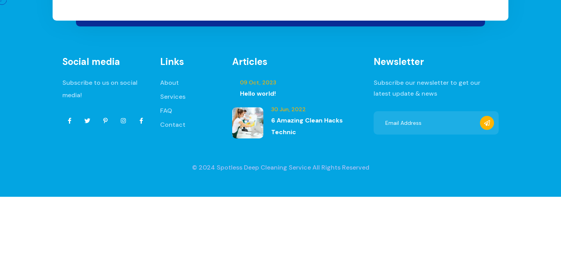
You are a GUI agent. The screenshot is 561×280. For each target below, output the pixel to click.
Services (172, 97)
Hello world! (258, 93)
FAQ (166, 111)
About (169, 83)
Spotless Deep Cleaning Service (264, 167)
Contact (172, 125)
